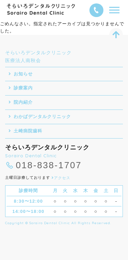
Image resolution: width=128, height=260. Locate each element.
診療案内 (23, 87)
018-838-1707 (49, 165)
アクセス (61, 178)
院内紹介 (23, 102)
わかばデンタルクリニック (42, 116)
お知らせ (23, 73)
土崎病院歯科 (28, 130)
